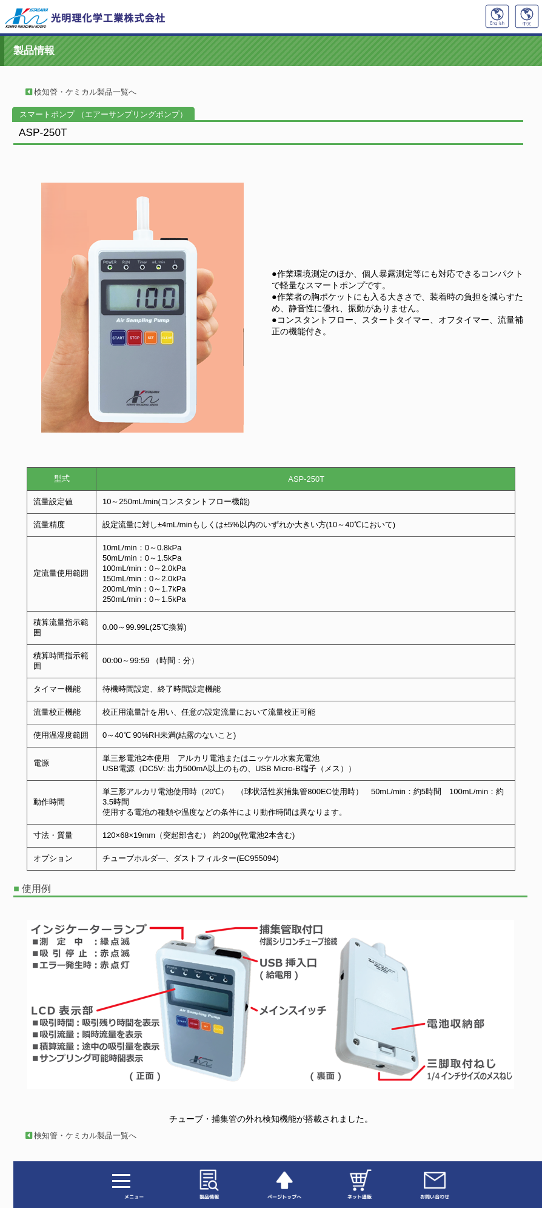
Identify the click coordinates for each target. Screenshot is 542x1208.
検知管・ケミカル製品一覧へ (77, 91)
